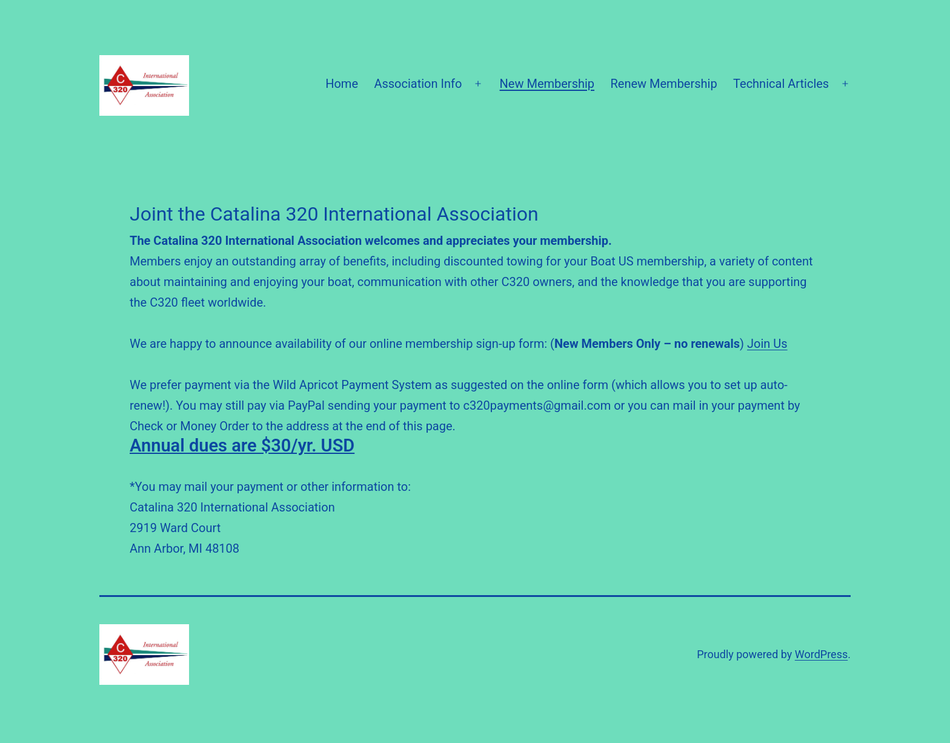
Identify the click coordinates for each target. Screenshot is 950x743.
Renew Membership (663, 83)
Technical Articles (781, 83)
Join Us (767, 343)
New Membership (547, 83)
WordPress (821, 654)
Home (341, 83)
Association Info (418, 83)
